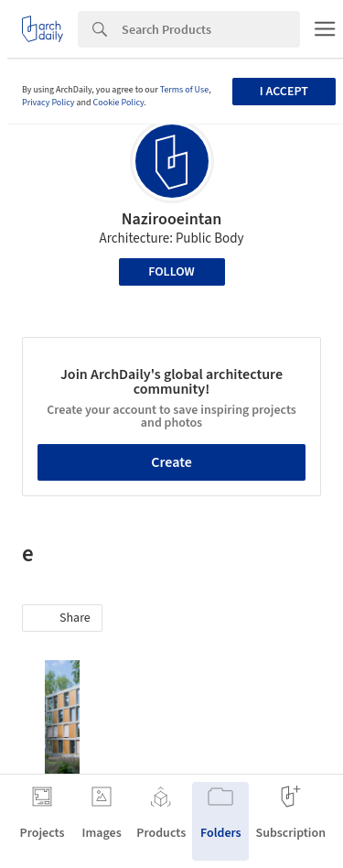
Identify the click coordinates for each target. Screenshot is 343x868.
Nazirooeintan (172, 219)
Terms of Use (184, 89)
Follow (171, 272)
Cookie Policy (119, 102)
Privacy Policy (48, 102)
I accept (284, 91)
